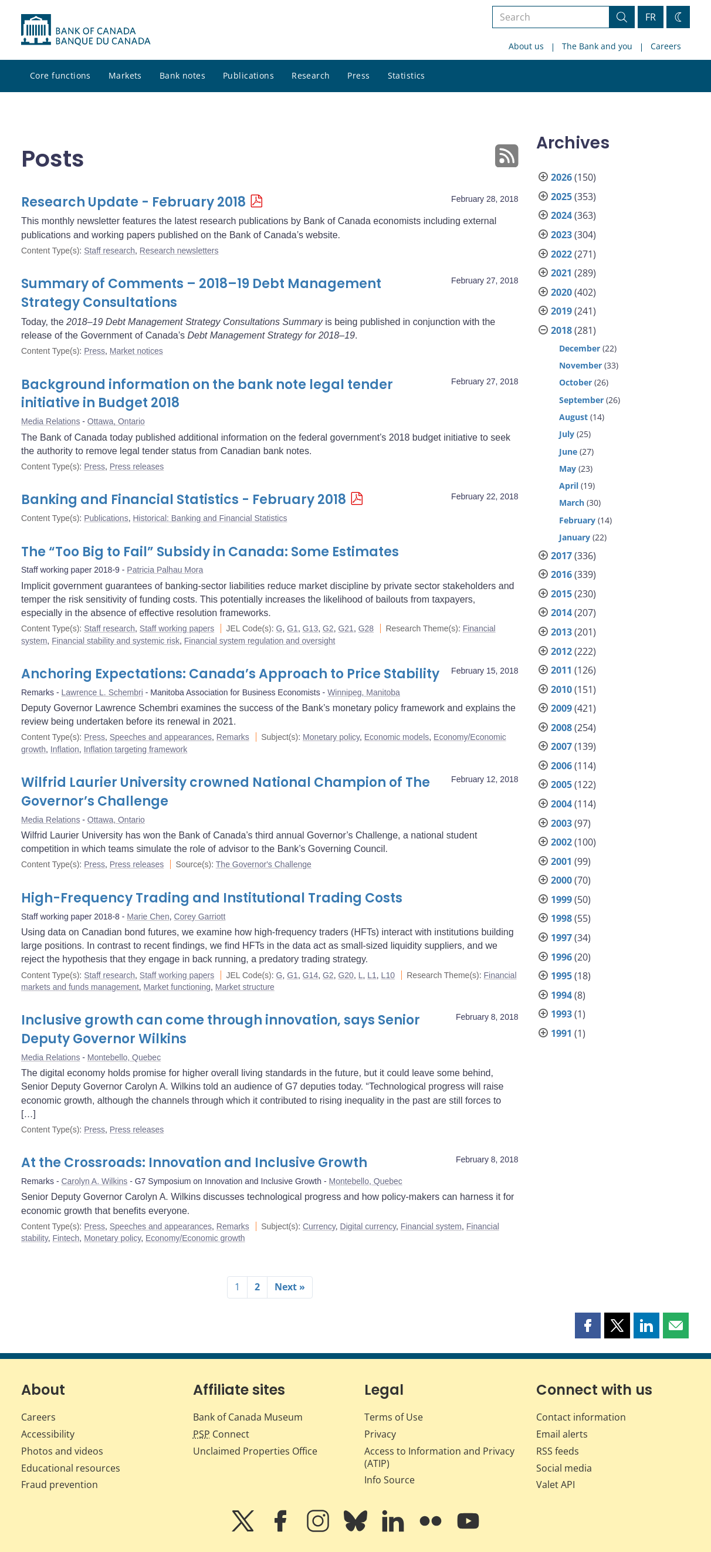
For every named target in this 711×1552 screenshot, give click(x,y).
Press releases (137, 466)
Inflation (64, 749)
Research (311, 75)
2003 (561, 823)
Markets (125, 75)
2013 (561, 631)
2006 (561, 765)
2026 (561, 177)
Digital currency (368, 1226)
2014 (561, 612)
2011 (561, 670)
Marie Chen (148, 916)
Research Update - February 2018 (133, 202)
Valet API (555, 1484)
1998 (561, 918)
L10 (388, 975)
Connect (221, 1434)
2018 (561, 330)
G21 (345, 628)
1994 (561, 995)
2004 (561, 803)
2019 (561, 311)
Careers (666, 46)
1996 (561, 957)
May (567, 468)
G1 (292, 628)
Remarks (232, 737)
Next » (290, 1286)
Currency (319, 1226)
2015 (561, 593)
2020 (561, 292)
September (581, 399)
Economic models (396, 737)
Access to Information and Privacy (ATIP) (439, 1457)
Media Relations (50, 421)
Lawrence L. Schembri (102, 692)
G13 (310, 628)
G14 (310, 975)
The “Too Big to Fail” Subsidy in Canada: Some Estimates (210, 552)
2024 (561, 215)
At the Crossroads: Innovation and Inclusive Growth (194, 1163)
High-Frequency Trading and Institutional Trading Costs (211, 898)
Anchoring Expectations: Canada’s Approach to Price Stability (230, 674)
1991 (561, 1033)
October (575, 382)
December (579, 348)
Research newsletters (179, 250)
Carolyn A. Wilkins (94, 1181)
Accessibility (48, 1434)
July (566, 433)
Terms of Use (393, 1417)
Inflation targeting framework (136, 749)
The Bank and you (597, 46)
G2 (328, 628)
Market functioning (177, 987)
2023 (561, 234)
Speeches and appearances (161, 737)
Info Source (389, 1479)
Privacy (380, 1434)
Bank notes (182, 75)
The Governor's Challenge (264, 864)
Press (358, 75)
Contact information (581, 1417)
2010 (561, 689)
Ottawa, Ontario (116, 421)
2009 (561, 708)
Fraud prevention (59, 1484)
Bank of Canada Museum (248, 1417)
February (577, 520)
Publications (248, 75)
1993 (561, 1013)
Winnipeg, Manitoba (363, 692)
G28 (366, 628)
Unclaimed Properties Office (255, 1451)
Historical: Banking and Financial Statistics (210, 518)
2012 (561, 651)
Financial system (431, 1226)
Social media (564, 1468)
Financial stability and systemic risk (116, 640)
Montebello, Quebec (124, 1057)
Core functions (60, 75)
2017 (561, 555)
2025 (561, 196)
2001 (561, 861)
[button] (588, 1325)
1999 (561, 899)
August (573, 416)
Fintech (65, 1238)
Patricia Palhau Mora (165, 569)
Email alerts (562, 1434)
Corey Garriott (199, 916)
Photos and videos (62, 1451)
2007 (561, 746)
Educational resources (70, 1468)
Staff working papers (177, 628)
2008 (561, 727)
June (568, 451)
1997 (561, 937)
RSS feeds (557, 1451)
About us (526, 46)
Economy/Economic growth (195, 1238)
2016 (561, 574)
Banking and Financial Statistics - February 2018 (183, 500)
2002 (561, 842)
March (571, 502)
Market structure (245, 987)
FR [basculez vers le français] (650, 17)
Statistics (406, 75)
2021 (561, 272)
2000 (561, 880)
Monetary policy (331, 737)
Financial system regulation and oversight (260, 640)
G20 (345, 975)
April (568, 485)
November (580, 365)
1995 (561, 975)
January (574, 537)
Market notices (136, 351)
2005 (561, 784)
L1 (372, 975)
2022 (561, 254)
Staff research (109, 250)
